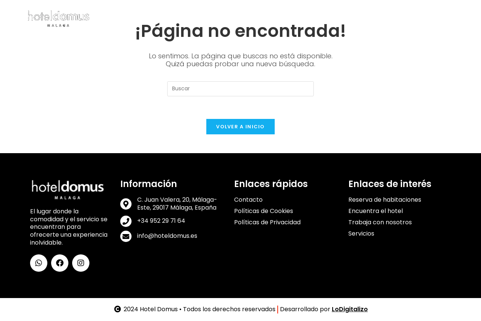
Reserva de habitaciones (384, 200)
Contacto (429, 18)
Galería (336, 18)
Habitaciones (199, 18)
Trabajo (364, 18)
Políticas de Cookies (263, 211)
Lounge (273, 18)
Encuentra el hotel (375, 211)
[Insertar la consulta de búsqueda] (240, 88)
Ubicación (305, 18)
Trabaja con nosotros (380, 222)
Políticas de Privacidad (267, 222)
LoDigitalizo (350, 309)
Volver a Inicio (240, 126)
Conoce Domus (148, 18)
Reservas (395, 18)
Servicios (243, 18)
